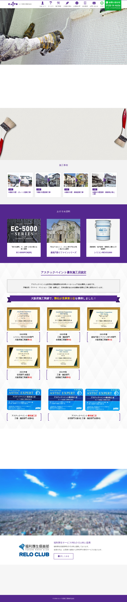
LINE (102, 6)
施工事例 (58, 6)
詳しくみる (63, 556)
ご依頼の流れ (67, 6)
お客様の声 (76, 6)
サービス (51, 6)
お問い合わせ (94, 6)
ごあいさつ (42, 6)
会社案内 (85, 6)
